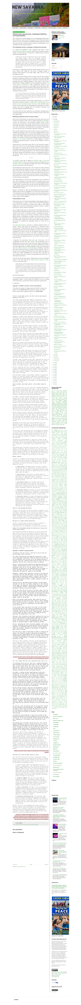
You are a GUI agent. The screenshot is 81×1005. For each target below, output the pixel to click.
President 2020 (64, 644)
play (66, 638)
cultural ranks (64, 504)
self (55, 422)
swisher (56, 677)
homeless (57, 556)
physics (66, 637)
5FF (65, 437)
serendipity (53, 665)
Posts (53, 65)
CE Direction (57, 476)
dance (63, 506)
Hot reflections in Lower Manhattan (60, 185)
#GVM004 (53, 432)
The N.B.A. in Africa (57, 263)
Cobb (54, 728)
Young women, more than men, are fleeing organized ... (59, 290)
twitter (55, 688)
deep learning (57, 404)
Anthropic (53, 456)
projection (57, 646)
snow (61, 669)
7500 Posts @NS (37, 27)
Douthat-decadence (54, 516)
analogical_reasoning (55, 453)
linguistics (65, 408)
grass (56, 547)
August (55, 127)
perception (53, 633)
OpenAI (53, 629)
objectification (65, 414)
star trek (65, 671)
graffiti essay (60, 545)
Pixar (58, 638)
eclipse (53, 518)
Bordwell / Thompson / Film (58, 720)
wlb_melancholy (54, 701)
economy (53, 519)
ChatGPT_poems (60, 482)
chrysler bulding (60, 487)
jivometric (54, 578)
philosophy (65, 416)
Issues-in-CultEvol (62, 573)
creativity (54, 502)
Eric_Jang (53, 524)
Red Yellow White (57, 255)
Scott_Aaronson (64, 662)
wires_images (54, 700)
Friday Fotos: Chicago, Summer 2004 (60, 201)
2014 (54, 377)
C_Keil (63, 475)
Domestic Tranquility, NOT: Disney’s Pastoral (62, 825)
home (53, 556)
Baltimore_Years (54, 463)
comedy (55, 495)
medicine (59, 604)
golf (57, 542)
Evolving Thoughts (56, 734)
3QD (52, 390)
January (55, 360)
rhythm (53, 655)
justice (57, 579)
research (61, 654)
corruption (56, 501)
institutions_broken (54, 568)
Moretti (59, 612)
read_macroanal (58, 651)
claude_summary (54, 490)
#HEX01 (65, 433)
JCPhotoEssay (64, 575)
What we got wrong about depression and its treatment (60, 167)
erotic (59, 524)
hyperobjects (54, 563)
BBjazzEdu (53, 465)
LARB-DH (62, 586)
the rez (62, 682)
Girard (66, 538)
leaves (58, 588)
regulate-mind (54, 420)
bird (52, 469)
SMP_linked (58, 669)
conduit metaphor (64, 499)
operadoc (56, 629)
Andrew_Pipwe (54, 455)
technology (65, 680)
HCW (64, 551)
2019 (54, 369)
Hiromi (63, 554)
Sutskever (53, 677)
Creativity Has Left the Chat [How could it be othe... (59, 234)
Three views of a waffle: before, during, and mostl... (59, 248)
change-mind (65, 477)
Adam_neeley (54, 440)
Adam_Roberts (60, 440)
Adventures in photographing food (59, 296)
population (63, 643)
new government (59, 621)
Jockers (57, 578)
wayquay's (53, 698)
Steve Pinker (54, 674)
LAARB (66, 584)
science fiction (58, 662)
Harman (60, 550)
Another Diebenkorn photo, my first (60, 194)
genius (59, 538)
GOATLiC (58, 541)
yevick (66, 706)
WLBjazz (65, 701)
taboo (56, 678)
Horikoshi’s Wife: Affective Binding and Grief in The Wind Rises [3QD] (62, 852)
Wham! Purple (56, 165)
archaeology (58, 458)
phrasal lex (62, 637)
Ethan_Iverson (65, 524)
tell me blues (58, 681)
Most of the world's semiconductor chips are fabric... (59, 241)
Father (55, 529)
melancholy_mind (54, 605)
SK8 (63, 668)
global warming (64, 540)
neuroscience (58, 413)
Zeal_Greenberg (62, 707)
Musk (64, 614)
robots (64, 657)
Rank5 (66, 650)
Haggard (65, 548)
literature (62, 409)
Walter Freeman (30, 241)
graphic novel (53, 547)
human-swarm (65, 560)
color (52, 495)
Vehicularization (64, 693)
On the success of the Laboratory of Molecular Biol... (60, 159)
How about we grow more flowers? (60, 322)
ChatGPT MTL (21, 824)
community (58, 401)
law (66, 587)
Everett (59, 525)
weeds (62, 698)
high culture (55, 554)
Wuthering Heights (58, 706)
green (66, 547)
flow (59, 531)
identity (58, 563)
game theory (54, 537)
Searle (60, 663)
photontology (57, 418)
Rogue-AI (57, 396)
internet (60, 570)
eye (62, 526)
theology (55, 683)
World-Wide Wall (62, 396)
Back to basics (56, 139)
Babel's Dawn (55, 718)
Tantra (53, 680)
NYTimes (58, 626)
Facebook (57, 527)
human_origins (60, 560)
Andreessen (60, 453)
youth (52, 707)
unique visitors (54, 991)
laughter (64, 587)
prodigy (56, 419)
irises (52, 573)
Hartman (53, 551)
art (60, 399)
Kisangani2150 (54, 395)
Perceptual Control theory (58, 763)
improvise (65, 406)
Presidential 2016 (55, 645)
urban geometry (61, 692)
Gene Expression (56, 736)
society (65, 422)
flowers (65, 405)
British (55, 474)
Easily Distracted (56, 732)
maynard (65, 600)
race (64, 649)
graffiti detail (56, 545)
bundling (56, 475)
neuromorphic (58, 620)
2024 (54, 119)
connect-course (54, 500)
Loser (60, 593)
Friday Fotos (62, 393)
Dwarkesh (61, 517)
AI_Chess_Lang (54, 445)
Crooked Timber (56, 730)
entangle (53, 523)
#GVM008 (57, 432)
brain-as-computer (61, 471)
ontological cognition (56, 415)
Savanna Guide (15, 27)
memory (62, 605)
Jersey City (64, 394)
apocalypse (60, 457)
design (53, 511)
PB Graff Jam (54, 632)
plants (64, 638)
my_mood (60, 615)
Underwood (53, 689)
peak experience (64, 415)
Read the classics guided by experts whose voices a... (60, 257)
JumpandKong (54, 579)
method (53, 608)
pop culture (62, 642)
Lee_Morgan (65, 588)
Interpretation (54, 572)
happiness (56, 550)
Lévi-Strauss (63, 590)
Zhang (66, 707)
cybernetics (61, 505)
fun (66, 535)
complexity (65, 496)
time (57, 684)
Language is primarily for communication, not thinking (59, 218)
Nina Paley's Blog (56, 759)
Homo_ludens (54, 557)
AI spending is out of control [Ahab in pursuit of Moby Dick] (59, 861)
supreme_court (54, 676)
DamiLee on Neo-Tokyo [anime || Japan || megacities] (59, 137)
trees (66, 686)
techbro (61, 680)
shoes (56, 668)
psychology (64, 419)
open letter (65, 628)
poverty (53, 644)
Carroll (66, 475)
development (57, 511)
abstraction (53, 438)
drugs (62, 516)
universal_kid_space (59, 690)
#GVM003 (65, 431)
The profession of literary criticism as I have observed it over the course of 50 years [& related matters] (59, 887)
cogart (55, 493)
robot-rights (60, 657)
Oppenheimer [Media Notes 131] (59, 202)
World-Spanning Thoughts (58, 307)
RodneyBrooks (54, 658)
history (66, 554)
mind (66, 410)
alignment (58, 450)
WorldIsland (65, 705)
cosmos (59, 501)
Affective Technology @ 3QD (59, 245)
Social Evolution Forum (57, 772)
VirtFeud (53, 695)
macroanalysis (64, 594)
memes (63, 410)
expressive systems (59, 526)
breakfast (58, 473)
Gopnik (64, 542)
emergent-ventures (54, 520)
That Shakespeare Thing (58, 340)
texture (57, 682)
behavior (61, 465)
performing (57, 416)
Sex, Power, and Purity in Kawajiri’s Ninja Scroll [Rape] (62, 798)
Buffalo (53, 475)
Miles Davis (54, 609)
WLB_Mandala (64, 700)
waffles (61, 696)
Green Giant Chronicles (52, 27)
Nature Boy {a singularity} (58, 286)
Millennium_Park (59, 609)
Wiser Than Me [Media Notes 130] (59, 220)
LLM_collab (54, 593)
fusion (55, 536)
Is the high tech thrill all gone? (59, 326)
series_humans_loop (59, 665)
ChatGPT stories (64, 481)
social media (64, 669)
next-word (58, 623)
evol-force (61, 525)
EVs (52, 526)
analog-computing (64, 452)
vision (61, 695)
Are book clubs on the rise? (58, 181)
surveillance (65, 676)
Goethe (53, 542)
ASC (66, 459)
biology (65, 468)
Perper (58, 634)
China (57, 486)
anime (66, 455)
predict (55, 644)
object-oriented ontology (57, 414)
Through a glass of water (58, 153)
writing (54, 706)
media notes (59, 410)
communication (54, 496)
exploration (54, 526)
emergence (65, 519)
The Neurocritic (56, 774)
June (55, 130)
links (59, 591)
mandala (65, 597)
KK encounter (61, 582)
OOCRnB (61, 628)
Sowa (56, 670)
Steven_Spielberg (58, 674)
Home (31, 864)
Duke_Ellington (54, 517)
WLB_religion (60, 701)
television (53, 681)
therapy (53, 684)
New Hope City (64, 621)
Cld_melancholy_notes (61, 490)
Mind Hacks (55, 748)
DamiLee (55, 506)
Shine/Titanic (53, 668)
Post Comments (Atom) (21, 866)
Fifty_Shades (54, 531)
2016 (54, 374)
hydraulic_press (64, 562)
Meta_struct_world (57, 606)
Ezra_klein (65, 526)
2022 (54, 364)
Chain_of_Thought (56, 477)
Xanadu (63, 706)
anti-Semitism (65, 456)
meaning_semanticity (58, 603)
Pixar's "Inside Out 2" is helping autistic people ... (59, 205)
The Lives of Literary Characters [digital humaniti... (59, 224)
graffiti (58, 406)
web (59, 698)
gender (57, 538)
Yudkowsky (55, 707)
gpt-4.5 (62, 543)
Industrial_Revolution (63, 566)
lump (52, 594)
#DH (56, 431)
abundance (60, 398)
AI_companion (59, 445)
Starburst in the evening (58, 344)
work (52, 703)
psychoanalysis (54, 648)
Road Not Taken (57, 656)
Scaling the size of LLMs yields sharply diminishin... (59, 196)
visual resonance (64, 695)
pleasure (53, 639)
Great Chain (59, 547)
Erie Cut (56, 524)
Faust (57, 529)
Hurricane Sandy (58, 562)
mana (63, 597)
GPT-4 (60, 543)
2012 (54, 380)
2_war (59, 435)
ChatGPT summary (55, 482)
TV (60, 687)
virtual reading (57, 695)
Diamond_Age (65, 511)
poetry (61, 418)
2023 (54, 362)
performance (65, 633)
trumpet (56, 687)
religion (58, 654)
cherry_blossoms (57, 483)
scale (60, 661)
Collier (66, 494)
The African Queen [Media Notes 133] (60, 154)
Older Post (46, 864)
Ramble (59, 650)
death (56, 507)
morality (55, 612)
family (60, 527)
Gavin (53, 538)
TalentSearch (65, 678)
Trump (53, 687)
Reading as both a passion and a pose (60, 346)
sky (64, 668)
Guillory (62, 548)
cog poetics (63, 491)
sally (66, 659)
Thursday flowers (57, 270)
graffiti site (65, 545)
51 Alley (59, 437)
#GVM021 (65, 432)
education (59, 519)
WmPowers (54, 702)
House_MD (53, 559)
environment (57, 523)
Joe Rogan (61, 578)
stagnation (57, 671)
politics (63, 418)
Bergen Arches (59, 391)
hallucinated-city (64, 549)
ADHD (66, 440)
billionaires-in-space (60, 468)
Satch (58, 661)
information (57, 567)
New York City (64, 622)
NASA (57, 616)
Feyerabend (59, 530)
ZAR (58, 707)
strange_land (63, 674)
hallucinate (58, 549)
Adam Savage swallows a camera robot (60, 163)
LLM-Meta (57, 593)
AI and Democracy (57, 349)
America (65, 451)
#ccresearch (53, 431)
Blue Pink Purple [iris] (57, 347)
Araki (55, 458)
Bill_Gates (55, 468)
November (56, 122)
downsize (59, 516)
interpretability (26, 824)
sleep (66, 668)
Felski (56, 530)
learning (55, 588)
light (53, 591)
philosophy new (60, 636)
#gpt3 (59, 431)
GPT (66, 393)
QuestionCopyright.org (57, 765)
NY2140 (53, 626)
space (58, 670)
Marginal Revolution (57, 744)
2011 (54, 382)
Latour (66, 395)
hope (58, 557)
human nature (54, 560)
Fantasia (63, 527)
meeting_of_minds (64, 604)
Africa (57, 443)
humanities (61, 406)
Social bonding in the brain (58, 226)
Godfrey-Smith (64, 541)
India (57, 566)
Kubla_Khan (59, 395)
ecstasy (56, 519)
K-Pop (60, 579)
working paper (62, 424)
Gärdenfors (60, 537)
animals (58, 455)
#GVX (62, 433)
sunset (59, 675)
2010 (54, 384)
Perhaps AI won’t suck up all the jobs (59, 868)
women (61, 702)
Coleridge (53, 494)
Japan (66, 574)
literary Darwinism (55, 592)
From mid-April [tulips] (58, 179)
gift (64, 538)
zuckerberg (55, 708)
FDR (64, 529)
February (55, 359)
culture (53, 404)
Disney (57, 393)
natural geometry (55, 617)
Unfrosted (65, 689)
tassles (55, 680)
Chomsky (55, 487)
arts (64, 459)
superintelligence (64, 675)
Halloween (53, 549)
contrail (63, 500)
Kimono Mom (58, 581)
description (62, 404)
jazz (56, 408)
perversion (65, 634)
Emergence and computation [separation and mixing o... (59, 228)
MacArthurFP (56, 594)
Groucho (55, 548)
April (55, 355)
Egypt (63, 519)
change (61, 477)
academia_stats (54, 439)
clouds (66, 490)
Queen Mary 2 (60, 649)
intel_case (60, 568)
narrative (61, 411)
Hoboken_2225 (59, 555)
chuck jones (65, 487)
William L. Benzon (59, 971)
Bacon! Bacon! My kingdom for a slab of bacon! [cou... (60, 172)
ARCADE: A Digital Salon (58, 716)
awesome (59, 462)
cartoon (66, 399)
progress (60, 419)
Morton (62, 612)
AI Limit (57, 444)
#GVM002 (61, 431)
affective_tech (54, 443)
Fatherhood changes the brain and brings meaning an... (59, 250)
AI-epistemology (57, 447)
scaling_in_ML (64, 661)
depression (56, 510)
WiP (66, 699)
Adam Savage (64, 439)
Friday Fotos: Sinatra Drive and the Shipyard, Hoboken (60, 262)
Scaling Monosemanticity (20, 225)
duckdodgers (65, 516)
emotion (59, 520)
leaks (52, 588)
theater (53, 683)
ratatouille (53, 651)
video (62, 694)
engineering (65, 522)
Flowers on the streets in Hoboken (59, 317)
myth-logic (57, 411)
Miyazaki (53, 396)
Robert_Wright (55, 657)
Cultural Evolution (23, 27)
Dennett (53, 510)
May (55, 354)
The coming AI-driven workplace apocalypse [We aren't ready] (58, 808)
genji (61, 538)
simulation (60, 668)
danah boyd (59, 506)
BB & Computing (59, 464)
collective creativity (61, 494)
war (63, 696)
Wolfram (57, 702)
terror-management (64, 681)
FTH (61, 535)
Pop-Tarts (59, 27)
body (52, 470)
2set (60, 435)
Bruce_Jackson (59, 474)
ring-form (59, 420)
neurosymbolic (54, 621)
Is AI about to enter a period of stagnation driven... (59, 294)
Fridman (58, 535)
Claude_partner (64, 489)
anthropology (57, 456)
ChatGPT (17, 824)
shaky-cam (62, 422)
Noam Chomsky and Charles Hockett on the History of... (60, 266)
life (66, 590)
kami (66, 579)
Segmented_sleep (58, 664)
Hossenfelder (65, 557)
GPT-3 (57, 543)
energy (61, 522)
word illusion (65, 702)
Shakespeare (58, 667)
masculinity (59, 600)
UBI (62, 688)
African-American (59, 390)
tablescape (53, 678)
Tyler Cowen (59, 688)
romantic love (64, 420)
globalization (54, 541)
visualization (57, 424)
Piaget (53, 638)
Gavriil (55, 538)
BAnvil (62, 463)
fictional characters (64, 530)
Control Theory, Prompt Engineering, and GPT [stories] (60, 178)
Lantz (59, 586)
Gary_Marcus (64, 537)
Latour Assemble (59, 587)
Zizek (52, 708)
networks (55, 618)
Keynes (61, 580)
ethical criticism (59, 405)
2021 (54, 366)
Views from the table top (58, 279)
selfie (66, 664)
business (59, 475)
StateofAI (62, 673)
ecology (55, 518)
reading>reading (57, 652)
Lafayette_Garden (54, 585)
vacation (60, 693)
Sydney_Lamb (60, 677)
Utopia (57, 693)
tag (58, 678)
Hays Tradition (30, 27)
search (58, 663)
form (63, 532)
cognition (60, 400)
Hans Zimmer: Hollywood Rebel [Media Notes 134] (59, 144)
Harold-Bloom (64, 550)
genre (63, 538)
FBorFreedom (61, 529)
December (56, 121)
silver (58, 668)
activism (59, 439)
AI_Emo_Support (64, 445)
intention (60, 569)
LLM (63, 395)
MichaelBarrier (56, 746)
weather (57, 698)
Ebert (66, 517)
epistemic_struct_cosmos (63, 523)
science (53, 422)
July (55, 129)
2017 (54, 372)
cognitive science (63, 493)
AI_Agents (65, 444)
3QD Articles (44, 27)
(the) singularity (55, 429)
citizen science (54, 400)
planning (61, 638)
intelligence (56, 569)
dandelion (65, 506)
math (62, 600)
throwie (55, 684)
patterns (65, 631)
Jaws (55, 575)
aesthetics (54, 399)
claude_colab (54, 489)
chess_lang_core (64, 483)
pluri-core (56, 639)
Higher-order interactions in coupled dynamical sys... (60, 210)
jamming (53, 408)
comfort (58, 495)
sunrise (55, 675)
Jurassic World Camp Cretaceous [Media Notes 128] (59, 342)
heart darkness (54, 553)
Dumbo (58, 517)
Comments (54, 67)
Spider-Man (63, 670)
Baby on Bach (56, 238)
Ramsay (63, 650)
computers (54, 403)
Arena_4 (65, 458)
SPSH (53, 671)
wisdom (57, 700)
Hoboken (53, 394)
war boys (65, 696)
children (65, 484)
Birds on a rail (56, 132)
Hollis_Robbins (64, 555)
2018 (54, 370)
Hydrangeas (56, 287)
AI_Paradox (63, 446)
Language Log (55, 742)
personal (60, 416)
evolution (65, 525)
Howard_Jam (58, 559)
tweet (62, 687)
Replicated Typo (56, 767)
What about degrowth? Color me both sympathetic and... (60, 324)
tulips (58, 687)
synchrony (53, 423)
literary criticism (55, 409)
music (53, 411)
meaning (53, 603)
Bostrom (63, 470)
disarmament (65, 513)
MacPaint (60, 594)
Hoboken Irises (56, 156)
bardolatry (53, 464)
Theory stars (65, 683)
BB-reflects (65, 464)
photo (53, 418)
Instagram (65, 567)
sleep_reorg (53, 669)
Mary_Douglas (54, 600)
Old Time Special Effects (58, 274)
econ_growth (60, 518)
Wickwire (53, 699)
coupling (57, 403)
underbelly (65, 688)
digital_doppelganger (59, 513)
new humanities (54, 622)
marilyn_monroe (54, 599)
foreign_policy (59, 532)
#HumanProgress (54, 434)
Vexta (56, 694)
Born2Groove (64, 391)
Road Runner (63, 656)
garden (55, 406)
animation (58, 399)
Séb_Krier (63, 663)
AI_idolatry (59, 446)
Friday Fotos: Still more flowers (59, 148)
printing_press (61, 645)
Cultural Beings (61, 502)
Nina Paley (63, 623)
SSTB (55, 671)
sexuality (58, 422)
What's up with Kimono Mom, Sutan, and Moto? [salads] (60, 330)
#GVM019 (61, 432)
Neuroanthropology (56, 755)
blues (66, 469)
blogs (64, 469)
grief (52, 548)
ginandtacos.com (56, 738)
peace (59, 632)
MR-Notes (57, 614)
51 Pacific (62, 437)
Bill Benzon (65, 27)
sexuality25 (54, 667)
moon (64, 611)
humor (63, 561)
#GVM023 (57, 433)
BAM (59, 463)
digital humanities (61, 512)
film (63, 405)
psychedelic (65, 646)
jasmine (53, 575)
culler (57, 502)
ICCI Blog (55, 740)
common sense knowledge (63, 495)
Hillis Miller (60, 554)
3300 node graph (64, 435)
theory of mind (59, 683)
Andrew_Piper (65, 453)
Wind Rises (57, 699)
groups (59, 548)
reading (53, 652)
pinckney (55, 638)
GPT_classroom (54, 543)
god (61, 541)
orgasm (61, 629)
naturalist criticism (62, 617)
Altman (61, 451)
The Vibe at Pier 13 (57, 292)
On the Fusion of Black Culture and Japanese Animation (60, 284)
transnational (58, 423)
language (60, 408)
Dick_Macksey (54, 512)
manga (66, 409)
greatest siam (63, 547)
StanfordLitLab (62, 671)
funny (52, 536)
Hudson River (59, 394)
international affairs (55, 570)
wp (52, 706)
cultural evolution (63, 403)
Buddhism (65, 474)
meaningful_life (54, 410)
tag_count (60, 678)
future (57, 536)
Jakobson (30, 824)
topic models (62, 684)
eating (64, 517)
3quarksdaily (55, 714)
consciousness (59, 500)
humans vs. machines (59, 561)
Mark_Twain (59, 599)
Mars (66, 599)
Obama (62, 626)
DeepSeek (65, 507)
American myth (55, 452)
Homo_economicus (64, 556)
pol (63, 639)
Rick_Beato (56, 655)
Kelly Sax (57, 580)
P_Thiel (66, 629)
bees (59, 465)
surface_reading (59, 676)
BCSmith (56, 465)
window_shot (63, 699)
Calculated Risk (56, 724)
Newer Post (15, 864)
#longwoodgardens (64, 434)
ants (52, 457)
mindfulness (53, 611)
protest (61, 646)
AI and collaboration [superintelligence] (57, 301)
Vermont (53, 694)
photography (54, 637)
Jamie (60, 574)
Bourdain (56, 471)
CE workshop (62, 476)
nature (66, 617)
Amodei (60, 452)
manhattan (58, 598)
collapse (56, 494)
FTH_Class (64, 535)
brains (63, 399)
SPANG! (55, 222)
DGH (61, 511)
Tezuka (60, 682)
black (54, 469)
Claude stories (65, 488)
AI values (61, 444)
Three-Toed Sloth (56, 776)
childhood (61, 484)
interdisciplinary (64, 569)
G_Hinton (60, 536)
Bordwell (55, 470)
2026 (54, 116)
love (62, 593)
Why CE (65, 698)
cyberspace (65, 505)
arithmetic (53, 459)
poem (59, 639)
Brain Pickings (55, 722)
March (55, 357)
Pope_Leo (59, 643)
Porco (66, 643)
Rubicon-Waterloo (54, 659)
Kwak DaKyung (60, 584)
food (53, 532)
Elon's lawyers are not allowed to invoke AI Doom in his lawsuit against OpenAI (59, 843)
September (56, 125)
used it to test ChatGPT (20, 138)
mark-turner (63, 599)
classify (58, 488)
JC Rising (60, 575)
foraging (55, 532)
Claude (61, 488)
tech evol (57, 680)
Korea (66, 582)
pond (58, 642)
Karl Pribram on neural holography (29, 247)
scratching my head (54, 663)
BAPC (66, 463)
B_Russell (63, 462)
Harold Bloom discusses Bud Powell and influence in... (60, 161)
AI (54, 390)
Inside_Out (61, 567)
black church (57, 469)
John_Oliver (65, 578)
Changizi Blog (55, 726)
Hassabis (56, 551)
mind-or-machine (64, 610)
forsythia (65, 532)
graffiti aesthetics (61, 544)
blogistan (61, 469)
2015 (54, 375)
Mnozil (60, 611)
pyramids (55, 649)
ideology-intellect (64, 563)
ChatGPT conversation (59, 480)
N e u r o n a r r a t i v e (57, 753)
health (66, 551)
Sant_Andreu (54, 661)
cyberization (56, 505)
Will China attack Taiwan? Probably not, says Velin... (60, 273)
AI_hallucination (54, 446)
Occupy (66, 627)
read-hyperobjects (64, 651)
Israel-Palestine (56, 573)
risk (62, 655)
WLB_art (60, 700)
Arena (62, 458)
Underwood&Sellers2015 (59, 689)
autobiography (54, 462)
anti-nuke (61, 456)
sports (66, 670)
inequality (53, 567)
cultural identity (59, 504)
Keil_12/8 (53, 580)
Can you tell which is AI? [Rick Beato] (60, 259)
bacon (66, 462)
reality (61, 652)
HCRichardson (60, 551)
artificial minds (61, 459)
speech (60, 670)
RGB (66, 654)
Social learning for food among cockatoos (60, 874)
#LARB (59, 434)
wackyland (58, 696)
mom (62, 611)
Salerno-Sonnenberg (61, 659)
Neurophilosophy (56, 757)
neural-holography (61, 618)
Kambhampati (63, 579)
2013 (54, 379)
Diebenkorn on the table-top (58, 303)
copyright (53, 501)
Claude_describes (59, 489)
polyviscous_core (54, 642)
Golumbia (60, 542)
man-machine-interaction (58, 597)
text (55, 682)
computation (64, 401)
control (66, 500)
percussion (53, 416)
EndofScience (57, 522)
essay (61, 524)
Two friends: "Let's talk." (58, 309)
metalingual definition (35, 824)
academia (65, 398)
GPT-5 (64, 543)
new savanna (64, 413)
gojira (55, 542)
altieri (58, 451)
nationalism (65, 616)
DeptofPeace (61, 510)
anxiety (55, 457)
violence (65, 694)
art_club (57, 459)
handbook (53, 550)
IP (64, 572)
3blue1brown (54, 437)
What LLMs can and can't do (58, 192)
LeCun (61, 588)
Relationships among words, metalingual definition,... (58, 333)
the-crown (65, 682)
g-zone (53, 406)
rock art (66, 657)
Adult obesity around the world (59, 316)
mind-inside (59, 610)
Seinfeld (62, 664)
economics (65, 518)
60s (66, 437)
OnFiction (55, 761)
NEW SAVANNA (27, 7)
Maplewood (65, 598)
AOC (57, 457)
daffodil (53, 506)
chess (61, 483)
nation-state (61, 616)
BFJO (52, 468)
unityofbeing (62, 423)
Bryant (63, 474)
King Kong (65, 581)
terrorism (53, 682)
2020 (54, 367)
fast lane (53, 529)
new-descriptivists (54, 623)
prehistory (59, 644)
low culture (65, 593)
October (55, 124)
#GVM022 (53, 433)
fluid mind (65, 531)
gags (66, 536)
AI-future (61, 447)
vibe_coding (58, 694)
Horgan (61, 557)
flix (58, 531)
